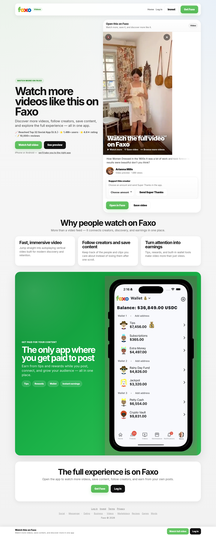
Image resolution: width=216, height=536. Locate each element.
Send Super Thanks (152, 192)
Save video (140, 205)
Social (62, 513)
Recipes (136, 513)
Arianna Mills (124, 169)
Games (145, 513)
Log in (159, 9)
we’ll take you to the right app (55, 152)
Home (150, 9)
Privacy (121, 508)
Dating (87, 513)
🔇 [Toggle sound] (108, 37)
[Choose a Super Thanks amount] (121, 192)
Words (154, 513)
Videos (110, 513)
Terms (111, 508)
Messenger (74, 513)
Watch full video (28, 144)
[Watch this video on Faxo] (137, 93)
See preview (54, 144)
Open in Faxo (117, 205)
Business (98, 513)
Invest (171, 9)
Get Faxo (189, 9)
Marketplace (123, 513)
